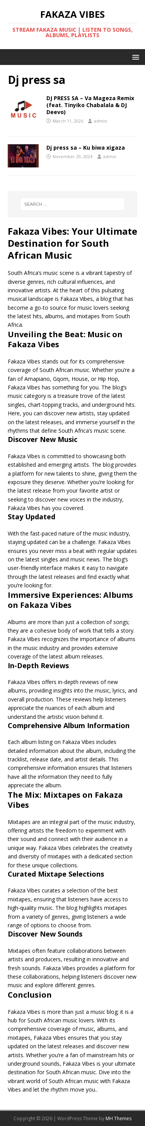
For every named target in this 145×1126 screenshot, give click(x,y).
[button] (134, 56)
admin (100, 121)
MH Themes (118, 1118)
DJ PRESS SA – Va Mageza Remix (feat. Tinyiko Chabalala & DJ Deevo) (90, 105)
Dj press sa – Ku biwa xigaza (85, 147)
